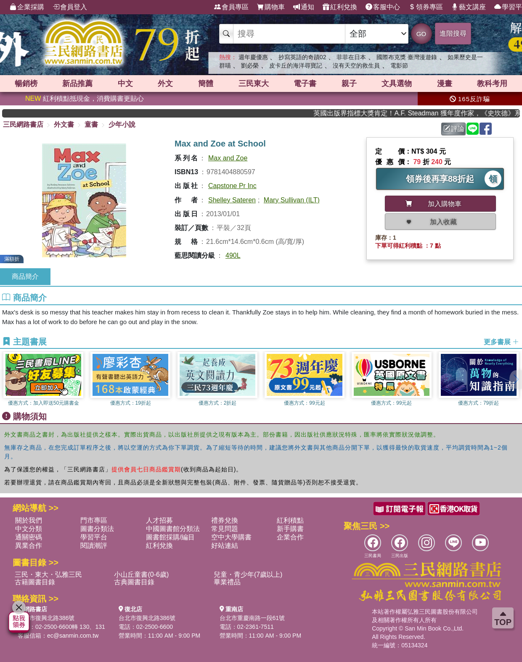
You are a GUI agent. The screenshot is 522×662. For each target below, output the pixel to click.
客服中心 (383, 7)
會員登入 (70, 7)
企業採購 (27, 7)
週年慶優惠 (253, 57)
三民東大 (253, 83)
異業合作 (28, 545)
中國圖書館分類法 (173, 528)
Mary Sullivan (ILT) (292, 200)
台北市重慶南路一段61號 (252, 618)
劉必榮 (250, 65)
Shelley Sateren (232, 200)
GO (421, 33)
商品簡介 (25, 276)
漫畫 (444, 83)
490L (233, 255)
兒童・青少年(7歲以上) (248, 574)
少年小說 (122, 124)
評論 (453, 128)
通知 (303, 7)
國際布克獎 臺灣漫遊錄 (406, 57)
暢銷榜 (26, 83)
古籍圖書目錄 (35, 582)
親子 (349, 83)
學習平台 (93, 537)
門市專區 (93, 520)
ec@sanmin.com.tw (72, 635)
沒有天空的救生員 (356, 65)
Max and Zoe (227, 158)
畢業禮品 (227, 582)
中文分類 (28, 528)
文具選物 (397, 83)
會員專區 (231, 7)
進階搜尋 (453, 33)
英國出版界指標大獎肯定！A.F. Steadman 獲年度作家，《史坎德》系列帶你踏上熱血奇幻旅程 (424, 113)
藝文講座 (468, 7)
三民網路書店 (23, 124)
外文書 (64, 124)
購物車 (271, 7)
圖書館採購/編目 (170, 537)
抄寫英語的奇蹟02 (302, 57)
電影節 (399, 65)
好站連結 (224, 545)
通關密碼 (28, 537)
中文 (125, 83)
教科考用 (492, 83)
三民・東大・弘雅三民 (48, 574)
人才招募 (159, 520)
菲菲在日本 (351, 57)
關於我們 (28, 520)
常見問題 (224, 528)
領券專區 (425, 7)
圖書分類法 (97, 528)
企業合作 (290, 537)
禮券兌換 (224, 520)
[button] (515, 379)
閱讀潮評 (93, 545)
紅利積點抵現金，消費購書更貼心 (84, 98)
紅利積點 (290, 520)
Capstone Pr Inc (232, 185)
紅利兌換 (340, 7)
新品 (77, 83)
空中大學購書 (231, 537)
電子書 (305, 83)
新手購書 (290, 528)
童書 (91, 124)
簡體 (205, 83)
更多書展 (501, 341)
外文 (165, 83)
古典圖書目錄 (134, 582)
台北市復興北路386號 (46, 618)
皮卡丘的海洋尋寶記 (295, 65)
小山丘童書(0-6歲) (141, 574)
